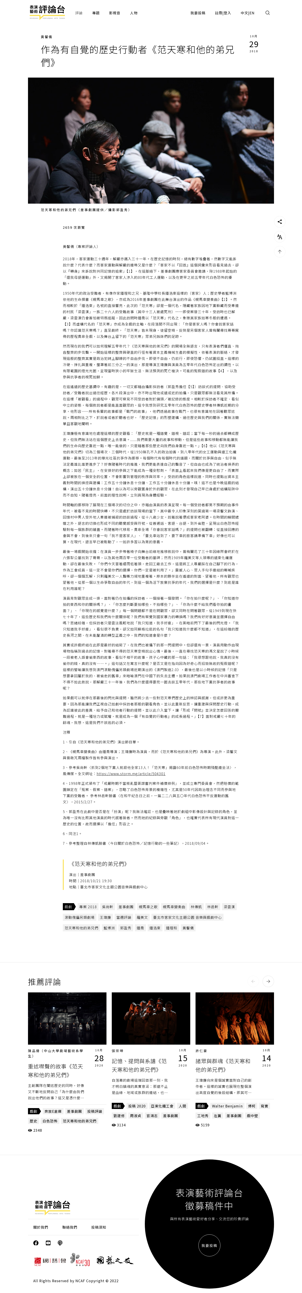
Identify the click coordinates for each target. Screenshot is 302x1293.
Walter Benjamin (227, 1106)
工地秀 (203, 1115)
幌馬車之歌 (148, 906)
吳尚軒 (107, 906)
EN (252, 12)
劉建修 (119, 1115)
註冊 (218, 12)
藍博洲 (109, 927)
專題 (96, 12)
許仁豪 (201, 1050)
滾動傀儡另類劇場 (80, 917)
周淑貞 (135, 1115)
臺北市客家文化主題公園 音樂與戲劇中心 (187, 917)
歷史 (33, 1121)
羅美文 (142, 917)
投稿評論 (94, 1111)
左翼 (217, 1115)
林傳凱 (196, 906)
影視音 (114, 12)
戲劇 (68, 906)
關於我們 (40, 1227)
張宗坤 (118, 1050)
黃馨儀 (47, 36)
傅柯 (251, 1106)
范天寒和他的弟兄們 (81, 927)
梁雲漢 (229, 906)
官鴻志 (152, 1115)
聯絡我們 (69, 1227)
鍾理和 (171, 927)
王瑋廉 (105, 917)
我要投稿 (197, 12)
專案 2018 (88, 906)
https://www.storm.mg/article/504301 (131, 773)
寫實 (264, 1106)
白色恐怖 (50, 1121)
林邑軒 (212, 906)
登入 (227, 12)
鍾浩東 (155, 927)
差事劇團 (126, 906)
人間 (182, 1106)
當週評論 (123, 917)
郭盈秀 (125, 927)
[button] (253, 981)
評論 (79, 12)
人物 (134, 12)
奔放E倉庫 (53, 1111)
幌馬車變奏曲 (174, 906)
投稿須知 (98, 1227)
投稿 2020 (137, 1106)
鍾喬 (140, 927)
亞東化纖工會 (162, 1106)
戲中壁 (252, 1115)
